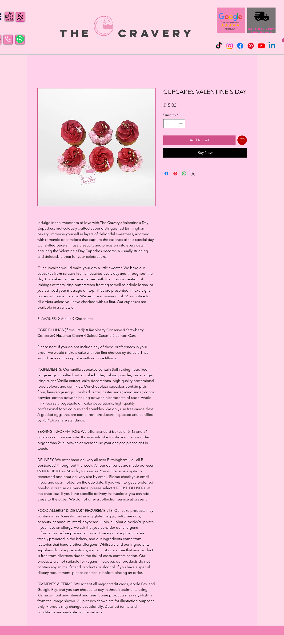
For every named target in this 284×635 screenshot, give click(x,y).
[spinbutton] (174, 123)
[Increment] (181, 123)
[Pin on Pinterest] (175, 173)
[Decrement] (167, 123)
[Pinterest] (251, 46)
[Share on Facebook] (166, 173)
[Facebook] (240, 46)
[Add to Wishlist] (242, 140)
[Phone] (8, 39)
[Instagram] (229, 46)
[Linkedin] (272, 46)
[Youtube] (261, 46)
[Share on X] (193, 173)
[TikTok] (219, 46)
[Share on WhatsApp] (184, 173)
